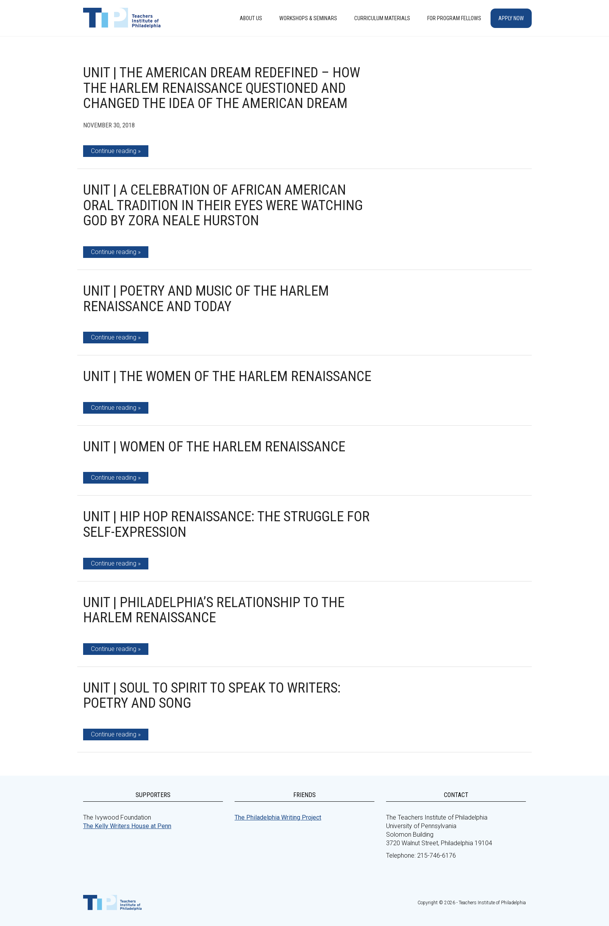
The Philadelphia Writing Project (278, 817)
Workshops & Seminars (308, 18)
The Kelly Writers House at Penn (127, 826)
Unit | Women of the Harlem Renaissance (214, 447)
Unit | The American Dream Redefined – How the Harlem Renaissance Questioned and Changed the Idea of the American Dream (221, 87)
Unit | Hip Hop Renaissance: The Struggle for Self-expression (226, 524)
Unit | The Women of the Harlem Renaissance (227, 376)
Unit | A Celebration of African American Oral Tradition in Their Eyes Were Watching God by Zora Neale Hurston (223, 205)
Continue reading (113, 151)
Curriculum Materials (382, 18)
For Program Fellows (454, 18)
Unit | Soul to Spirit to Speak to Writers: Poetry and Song (212, 696)
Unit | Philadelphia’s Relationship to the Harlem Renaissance (214, 610)
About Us (251, 18)
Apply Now (511, 18)
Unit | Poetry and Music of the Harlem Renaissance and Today (206, 299)
